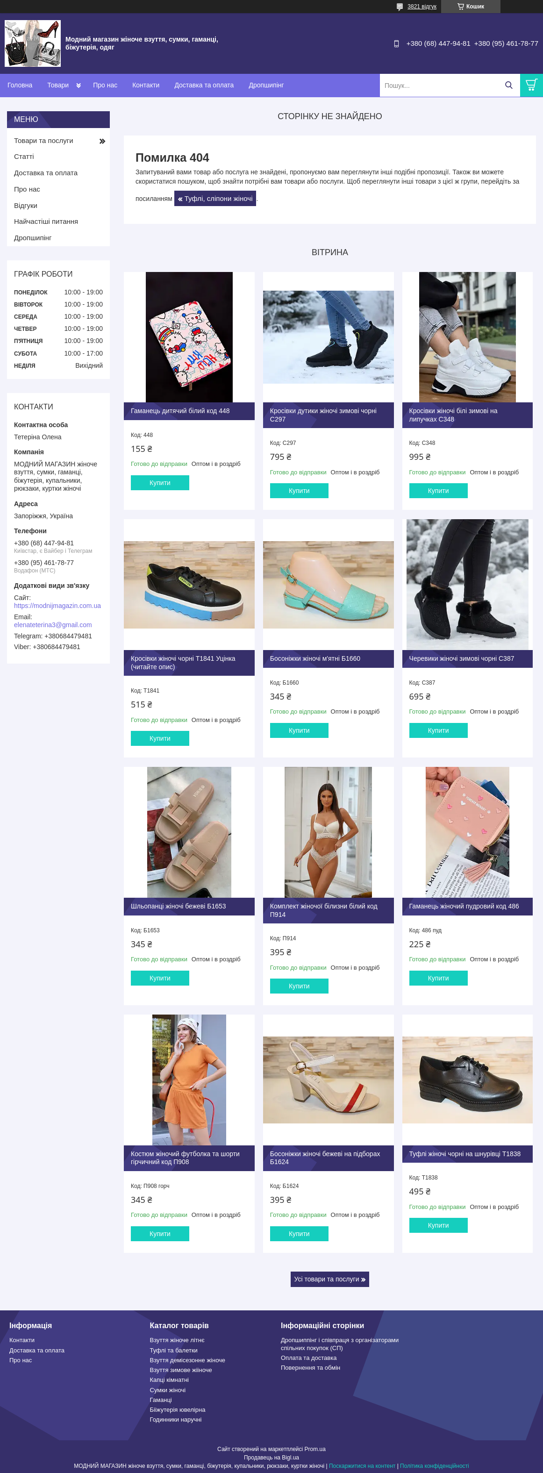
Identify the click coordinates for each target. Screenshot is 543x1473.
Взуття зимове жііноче (181, 1368)
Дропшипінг (266, 85)
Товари (58, 85)
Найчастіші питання (46, 221)
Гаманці (161, 1397)
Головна (19, 85)
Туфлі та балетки (174, 1348)
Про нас (105, 85)
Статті (24, 156)
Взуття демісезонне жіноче (188, 1358)
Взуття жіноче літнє (177, 1338)
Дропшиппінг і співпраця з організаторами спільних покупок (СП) (340, 1342)
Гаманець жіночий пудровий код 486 (463, 904)
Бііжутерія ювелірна (178, 1407)
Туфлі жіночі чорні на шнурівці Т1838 (464, 1152)
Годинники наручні (176, 1418)
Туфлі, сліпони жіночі (219, 198)
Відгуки (25, 205)
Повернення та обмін (310, 1365)
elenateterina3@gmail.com (53, 625)
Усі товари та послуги (326, 1277)
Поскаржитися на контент (362, 1464)
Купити (160, 482)
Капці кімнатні (169, 1378)
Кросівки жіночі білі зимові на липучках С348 (452, 415)
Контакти (145, 85)
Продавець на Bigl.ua (271, 1455)
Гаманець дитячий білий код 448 (180, 411)
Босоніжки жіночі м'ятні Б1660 (315, 657)
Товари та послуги (43, 140)
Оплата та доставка (308, 1355)
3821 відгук (421, 6)
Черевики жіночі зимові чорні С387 (461, 657)
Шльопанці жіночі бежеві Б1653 (178, 904)
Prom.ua (315, 1447)
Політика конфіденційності (434, 1464)
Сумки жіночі (168, 1388)
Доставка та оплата (204, 85)
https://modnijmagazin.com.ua (57, 605)
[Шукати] (508, 85)
